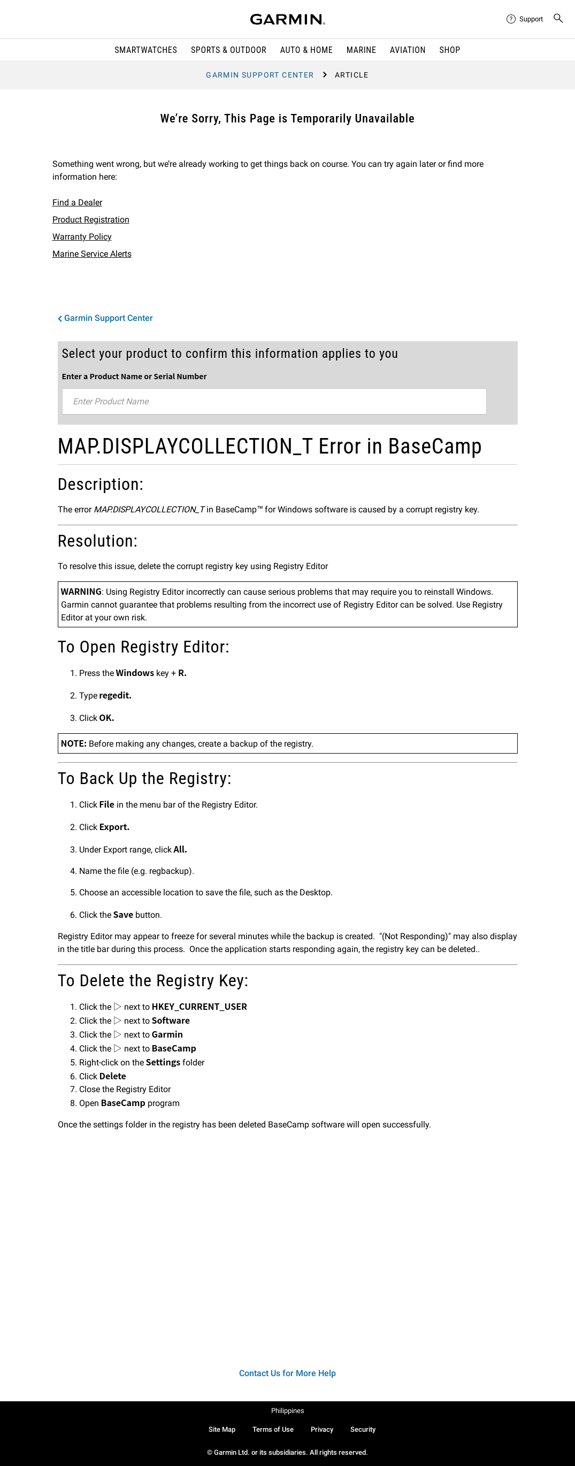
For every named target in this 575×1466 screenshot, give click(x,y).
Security (362, 1429)
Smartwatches (145, 50)
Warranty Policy (82, 237)
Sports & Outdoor (228, 50)
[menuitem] (525, 19)
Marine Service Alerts (92, 254)
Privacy (322, 1429)
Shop (450, 50)
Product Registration (90, 219)
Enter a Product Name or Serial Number (134, 376)
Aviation (408, 50)
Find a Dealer (77, 202)
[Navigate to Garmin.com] (287, 19)
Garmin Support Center (260, 75)
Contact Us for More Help (287, 1373)
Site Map (222, 1429)
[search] (558, 19)
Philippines (287, 1411)
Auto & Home (306, 50)
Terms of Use (273, 1429)
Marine (362, 50)
